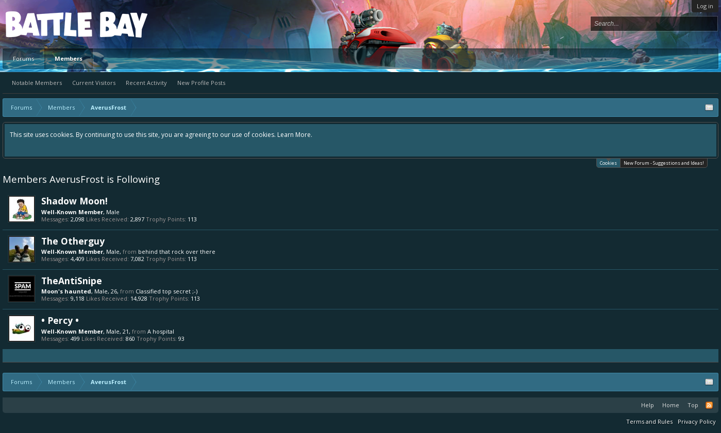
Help (647, 405)
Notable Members (37, 82)
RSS (709, 405)
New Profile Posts (201, 82)
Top (693, 405)
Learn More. (294, 134)
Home (670, 405)
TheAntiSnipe (71, 280)
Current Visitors (93, 82)
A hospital (160, 331)
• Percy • (60, 320)
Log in (705, 6)
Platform (43, 23)
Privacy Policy (697, 421)
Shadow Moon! (74, 201)
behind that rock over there (176, 251)
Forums (23, 58)
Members (68, 58)
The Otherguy (73, 241)
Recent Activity (146, 82)
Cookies (608, 162)
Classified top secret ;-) (166, 291)
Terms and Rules (649, 421)
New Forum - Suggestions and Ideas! (664, 163)
